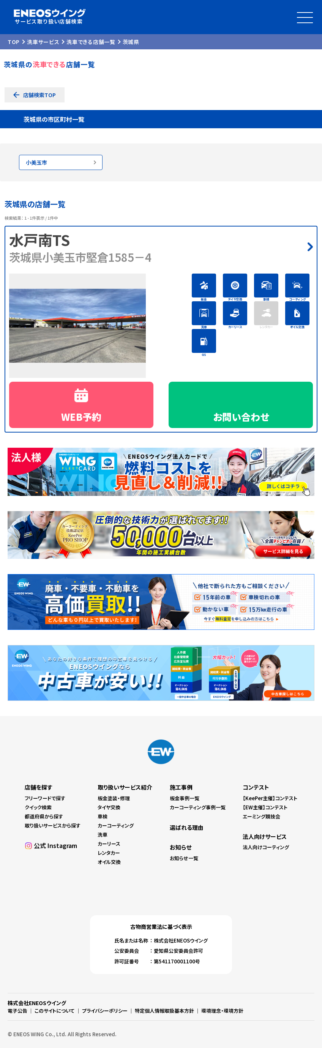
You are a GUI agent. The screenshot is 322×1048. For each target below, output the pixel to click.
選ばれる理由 (187, 827)
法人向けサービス (265, 836)
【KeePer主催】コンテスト (270, 798)
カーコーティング (116, 825)
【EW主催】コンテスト (265, 807)
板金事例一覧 (184, 798)
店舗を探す (38, 787)
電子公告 (17, 1010)
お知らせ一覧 (184, 858)
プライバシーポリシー (105, 1010)
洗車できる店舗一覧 (90, 42)
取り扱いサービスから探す (52, 825)
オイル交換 (109, 861)
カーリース (109, 843)
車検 (102, 816)
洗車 (102, 834)
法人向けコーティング (266, 847)
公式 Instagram (55, 845)
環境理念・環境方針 (222, 1010)
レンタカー (109, 852)
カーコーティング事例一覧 (198, 807)
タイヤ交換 (109, 807)
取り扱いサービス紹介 (125, 787)
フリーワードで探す (45, 798)
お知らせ (180, 847)
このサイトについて (55, 1010)
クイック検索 (38, 807)
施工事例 (181, 787)
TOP (14, 42)
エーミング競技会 (261, 816)
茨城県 (131, 42)
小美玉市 (36, 162)
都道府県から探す (44, 816)
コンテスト (256, 787)
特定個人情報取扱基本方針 (164, 1010)
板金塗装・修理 (114, 798)
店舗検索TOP (39, 95)
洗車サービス (43, 42)
